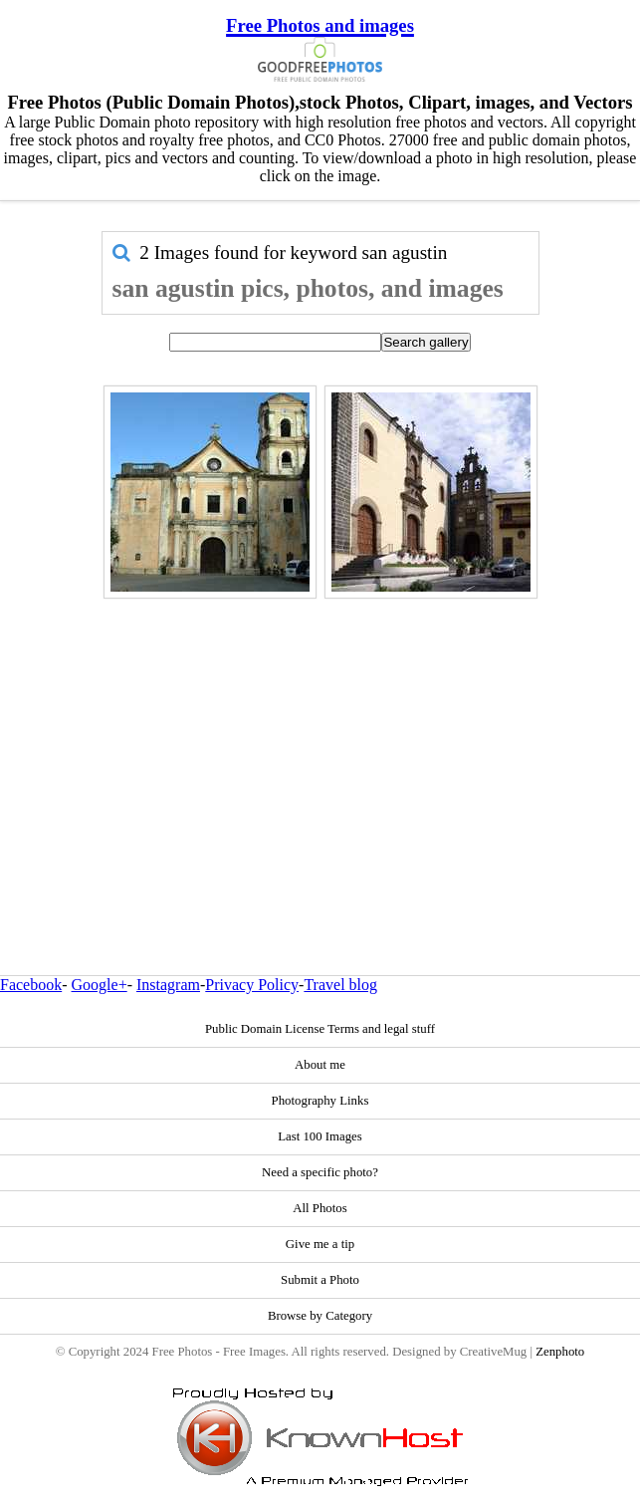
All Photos (319, 1208)
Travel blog (340, 984)
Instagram (168, 984)
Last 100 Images (320, 1136)
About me (320, 1065)
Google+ (99, 984)
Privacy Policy (252, 984)
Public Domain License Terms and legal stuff (320, 1029)
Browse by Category (320, 1316)
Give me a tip (320, 1244)
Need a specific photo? (320, 1172)
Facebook (31, 984)
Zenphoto (559, 1352)
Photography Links (320, 1101)
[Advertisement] (320, 744)
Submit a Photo (320, 1280)
